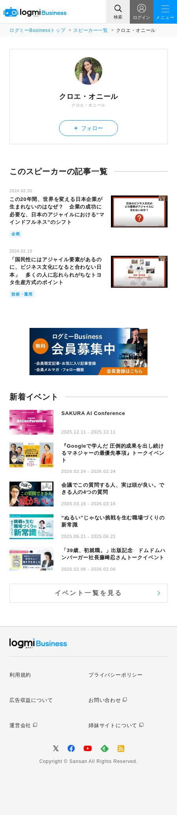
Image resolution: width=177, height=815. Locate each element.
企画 (15, 234)
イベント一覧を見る (89, 593)
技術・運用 (22, 294)
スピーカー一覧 (90, 30)
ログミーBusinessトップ (37, 30)
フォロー (88, 128)
